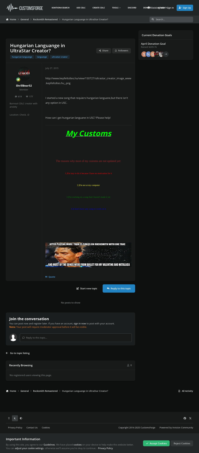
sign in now (80, 323)
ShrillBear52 (24, 85)
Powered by (176, 427)
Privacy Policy (15, 427)
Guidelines (49, 444)
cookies (78, 444)
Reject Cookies (182, 443)
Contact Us (32, 427)
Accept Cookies (156, 443)
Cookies (46, 427)
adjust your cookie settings (29, 448)
